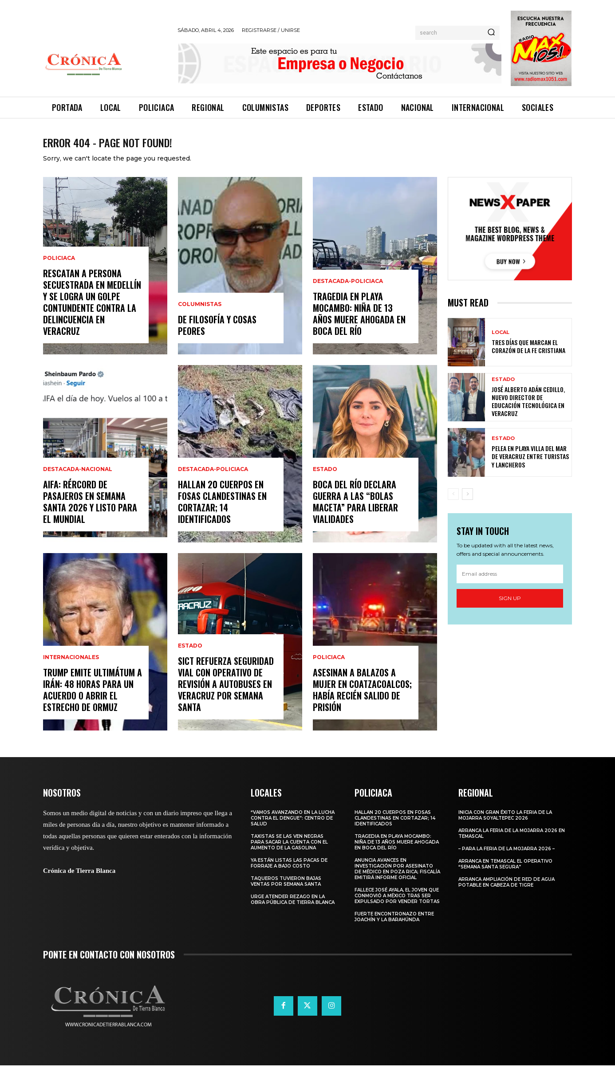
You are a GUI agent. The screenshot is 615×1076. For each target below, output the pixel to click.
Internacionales (71, 668)
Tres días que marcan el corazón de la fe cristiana (528, 356)
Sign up (510, 608)
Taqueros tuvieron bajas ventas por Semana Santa (286, 892)
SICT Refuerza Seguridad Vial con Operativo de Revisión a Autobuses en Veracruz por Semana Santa (226, 694)
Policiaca (59, 268)
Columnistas (199, 315)
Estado (190, 656)
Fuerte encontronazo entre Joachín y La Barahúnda (394, 927)
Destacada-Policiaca (213, 480)
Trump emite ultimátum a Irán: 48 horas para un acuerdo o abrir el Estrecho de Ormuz (92, 700)
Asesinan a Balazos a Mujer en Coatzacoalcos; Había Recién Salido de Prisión (362, 700)
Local (500, 343)
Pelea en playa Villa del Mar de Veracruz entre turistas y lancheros (530, 466)
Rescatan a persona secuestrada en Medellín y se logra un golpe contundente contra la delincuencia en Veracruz (92, 312)
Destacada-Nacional (77, 480)
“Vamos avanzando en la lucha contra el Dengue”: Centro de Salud (293, 828)
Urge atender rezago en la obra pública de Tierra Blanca (293, 910)
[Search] (491, 33)
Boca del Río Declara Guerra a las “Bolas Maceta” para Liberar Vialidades (355, 512)
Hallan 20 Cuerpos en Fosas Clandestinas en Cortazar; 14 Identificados (222, 512)
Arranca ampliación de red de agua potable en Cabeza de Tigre (506, 893)
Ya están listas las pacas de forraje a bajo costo (289, 874)
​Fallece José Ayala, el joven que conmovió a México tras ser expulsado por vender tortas (397, 906)
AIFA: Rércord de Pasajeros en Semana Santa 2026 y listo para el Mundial (90, 512)
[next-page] (467, 504)
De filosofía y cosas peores (217, 335)
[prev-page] (453, 504)
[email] (510, 584)
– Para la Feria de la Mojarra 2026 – (506, 859)
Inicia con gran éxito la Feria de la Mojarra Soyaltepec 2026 (505, 826)
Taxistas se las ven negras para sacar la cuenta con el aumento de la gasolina (289, 852)
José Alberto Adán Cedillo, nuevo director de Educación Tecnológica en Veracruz (528, 412)
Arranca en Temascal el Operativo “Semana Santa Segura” (505, 874)
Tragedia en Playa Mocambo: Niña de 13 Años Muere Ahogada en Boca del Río (359, 324)
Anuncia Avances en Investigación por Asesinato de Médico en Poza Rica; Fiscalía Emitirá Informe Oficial (397, 879)
